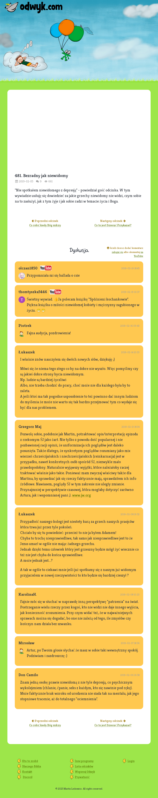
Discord (27, 777)
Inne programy (84, 761)
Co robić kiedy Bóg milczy (45, 225)
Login (131, 761)
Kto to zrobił (30, 761)
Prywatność (82, 777)
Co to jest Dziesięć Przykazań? (112, 225)
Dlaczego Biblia (31, 766)
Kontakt (27, 772)
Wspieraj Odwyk (85, 772)
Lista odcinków (84, 766)
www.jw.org (81, 495)
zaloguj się (117, 252)
